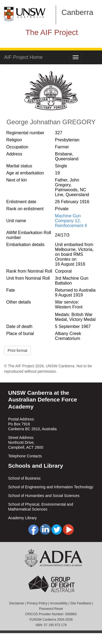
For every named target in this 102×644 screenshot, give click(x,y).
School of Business (24, 478)
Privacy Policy (37, 603)
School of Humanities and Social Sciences (43, 495)
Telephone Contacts (25, 456)
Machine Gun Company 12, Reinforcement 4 (71, 220)
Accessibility (58, 603)
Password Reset (51, 609)
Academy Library (22, 518)
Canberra (77, 12)
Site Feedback (80, 603)
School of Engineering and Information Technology (50, 487)
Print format (17, 350)
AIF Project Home (23, 57)
